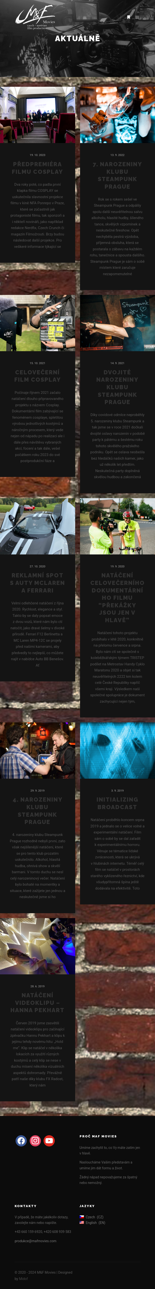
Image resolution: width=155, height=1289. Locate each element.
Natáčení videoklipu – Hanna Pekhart (37, 1003)
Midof (23, 1279)
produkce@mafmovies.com (35, 1241)
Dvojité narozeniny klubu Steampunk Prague (117, 387)
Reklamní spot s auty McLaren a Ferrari (37, 583)
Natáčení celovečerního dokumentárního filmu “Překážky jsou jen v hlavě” (117, 598)
